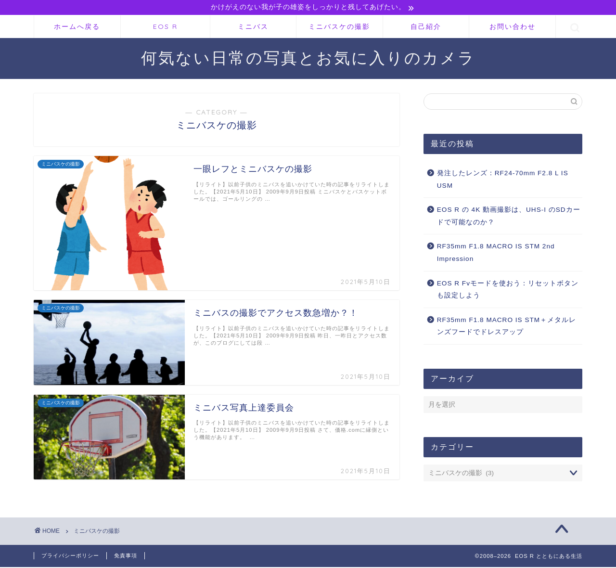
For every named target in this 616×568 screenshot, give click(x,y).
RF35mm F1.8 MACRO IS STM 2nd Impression (496, 253)
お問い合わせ (512, 27)
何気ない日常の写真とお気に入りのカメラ (308, 58)
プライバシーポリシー (70, 556)
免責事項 (125, 556)
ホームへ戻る (77, 27)
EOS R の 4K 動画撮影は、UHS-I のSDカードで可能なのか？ (508, 217)
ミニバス (253, 27)
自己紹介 (426, 27)
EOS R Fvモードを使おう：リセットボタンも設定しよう (507, 290)
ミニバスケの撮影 (339, 27)
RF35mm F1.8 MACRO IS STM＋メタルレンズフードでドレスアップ (506, 327)
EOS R (165, 27)
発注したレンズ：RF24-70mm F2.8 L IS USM (502, 180)
